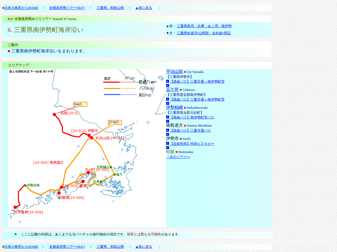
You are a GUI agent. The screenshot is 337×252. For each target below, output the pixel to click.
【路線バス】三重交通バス (190, 130)
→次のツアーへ (178, 157)
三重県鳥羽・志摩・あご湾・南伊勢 (204, 26)
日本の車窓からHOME (21, 8)
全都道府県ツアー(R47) (67, 8)
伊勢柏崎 (174, 107)
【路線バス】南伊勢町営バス (192, 117)
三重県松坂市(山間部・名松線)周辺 (204, 33)
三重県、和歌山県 (110, 8)
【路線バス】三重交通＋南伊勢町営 (197, 81)
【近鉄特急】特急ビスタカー (192, 144)
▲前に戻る (143, 8)
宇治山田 (174, 71)
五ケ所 (172, 89)
